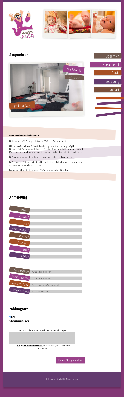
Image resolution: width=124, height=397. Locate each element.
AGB (18, 345)
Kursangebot (111, 64)
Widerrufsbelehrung (33, 345)
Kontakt (114, 89)
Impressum (75, 379)
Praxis (115, 73)
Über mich (112, 56)
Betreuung (112, 81)
